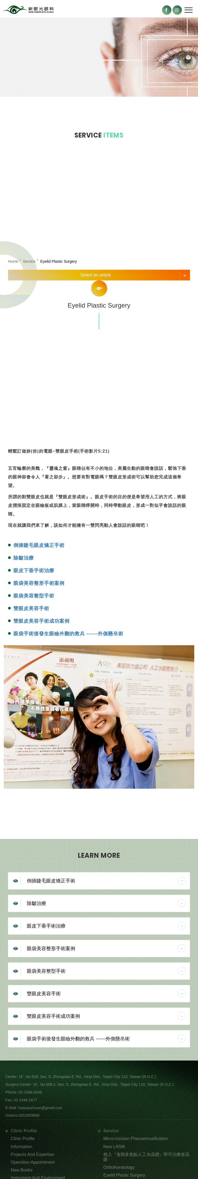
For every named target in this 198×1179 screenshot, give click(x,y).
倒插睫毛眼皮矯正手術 (38, 545)
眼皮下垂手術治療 (33, 570)
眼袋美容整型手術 (33, 595)
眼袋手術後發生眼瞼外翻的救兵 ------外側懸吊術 (68, 633)
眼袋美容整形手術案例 (38, 583)
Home (13, 261)
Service (29, 261)
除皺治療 (23, 558)
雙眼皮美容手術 (31, 608)
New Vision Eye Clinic (28, 10)
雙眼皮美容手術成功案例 (41, 621)
